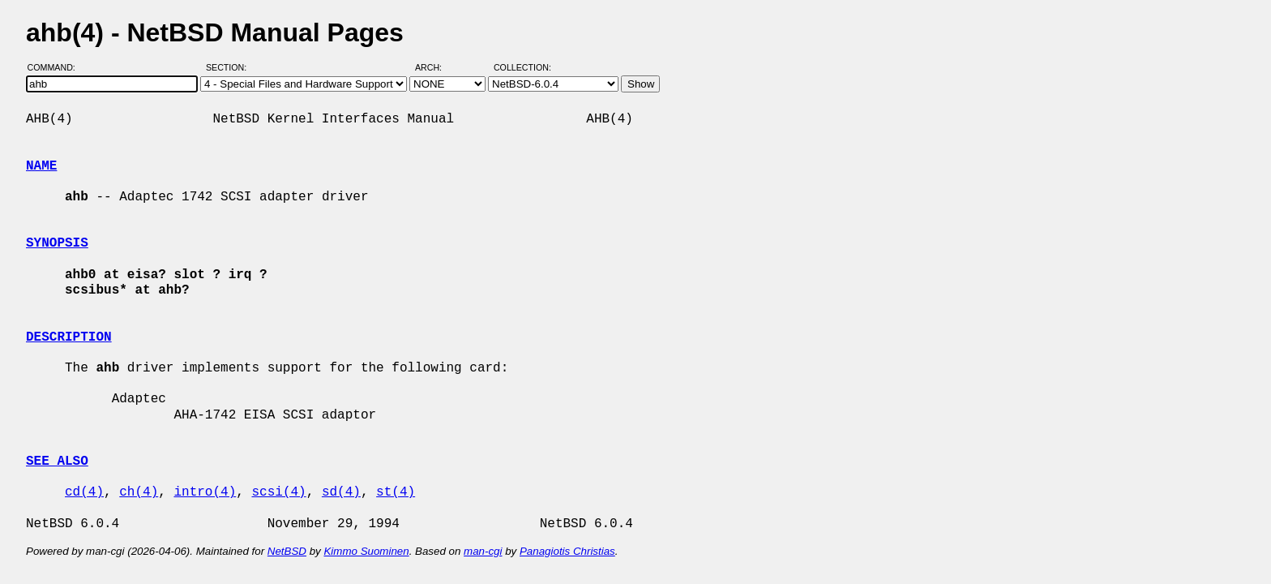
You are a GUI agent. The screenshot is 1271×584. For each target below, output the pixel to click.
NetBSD (286, 551)
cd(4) (84, 492)
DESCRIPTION (69, 337)
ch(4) (138, 492)
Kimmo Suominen (366, 551)
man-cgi (483, 551)
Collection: (522, 67)
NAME (41, 166)
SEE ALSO (57, 461)
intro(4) (204, 492)
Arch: (435, 67)
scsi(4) (278, 492)
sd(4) (341, 492)
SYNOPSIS (57, 243)
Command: (56, 67)
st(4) (395, 492)
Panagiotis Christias (567, 551)
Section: (230, 67)
